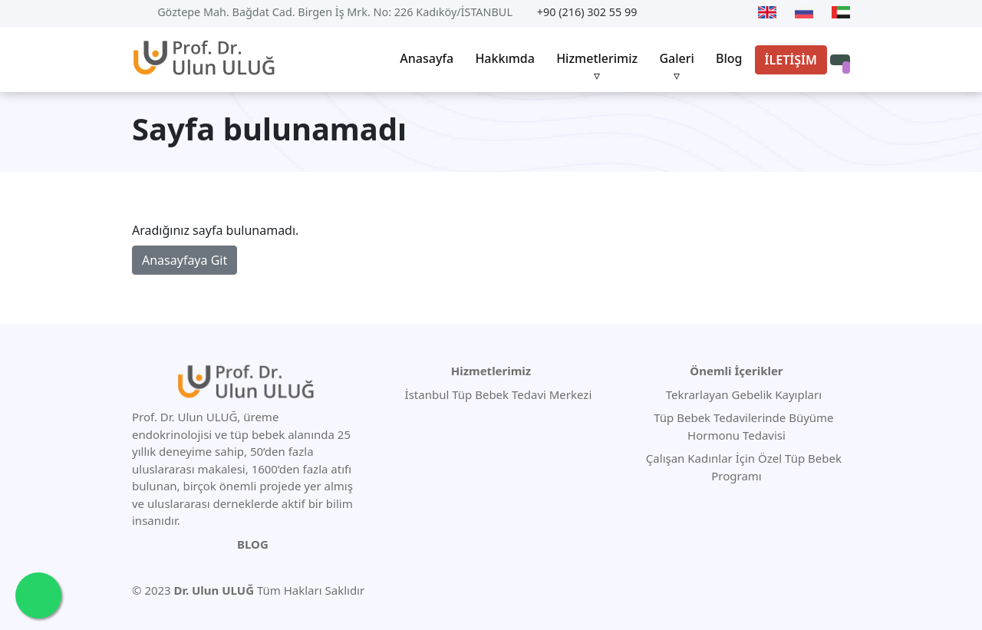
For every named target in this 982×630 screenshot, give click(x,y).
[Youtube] (661, 12)
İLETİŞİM (791, 59)
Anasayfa (426, 58)
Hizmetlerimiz (597, 58)
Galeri (676, 58)
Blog (729, 58)
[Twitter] (684, 12)
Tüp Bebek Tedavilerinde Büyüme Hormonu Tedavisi (742, 426)
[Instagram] (736, 12)
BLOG (253, 544)
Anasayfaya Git (184, 260)
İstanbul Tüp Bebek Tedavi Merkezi (498, 394)
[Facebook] (710, 12)
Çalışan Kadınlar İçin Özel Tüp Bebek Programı (742, 466)
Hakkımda (505, 58)
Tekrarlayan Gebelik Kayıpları (742, 394)
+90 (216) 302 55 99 (587, 12)
